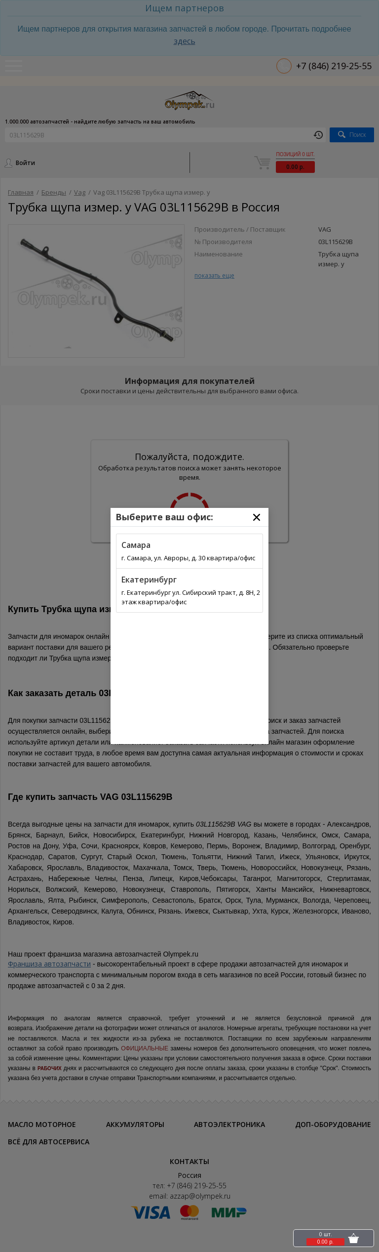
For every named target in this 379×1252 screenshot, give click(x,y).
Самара (136, 545)
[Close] (257, 517)
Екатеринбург (149, 579)
